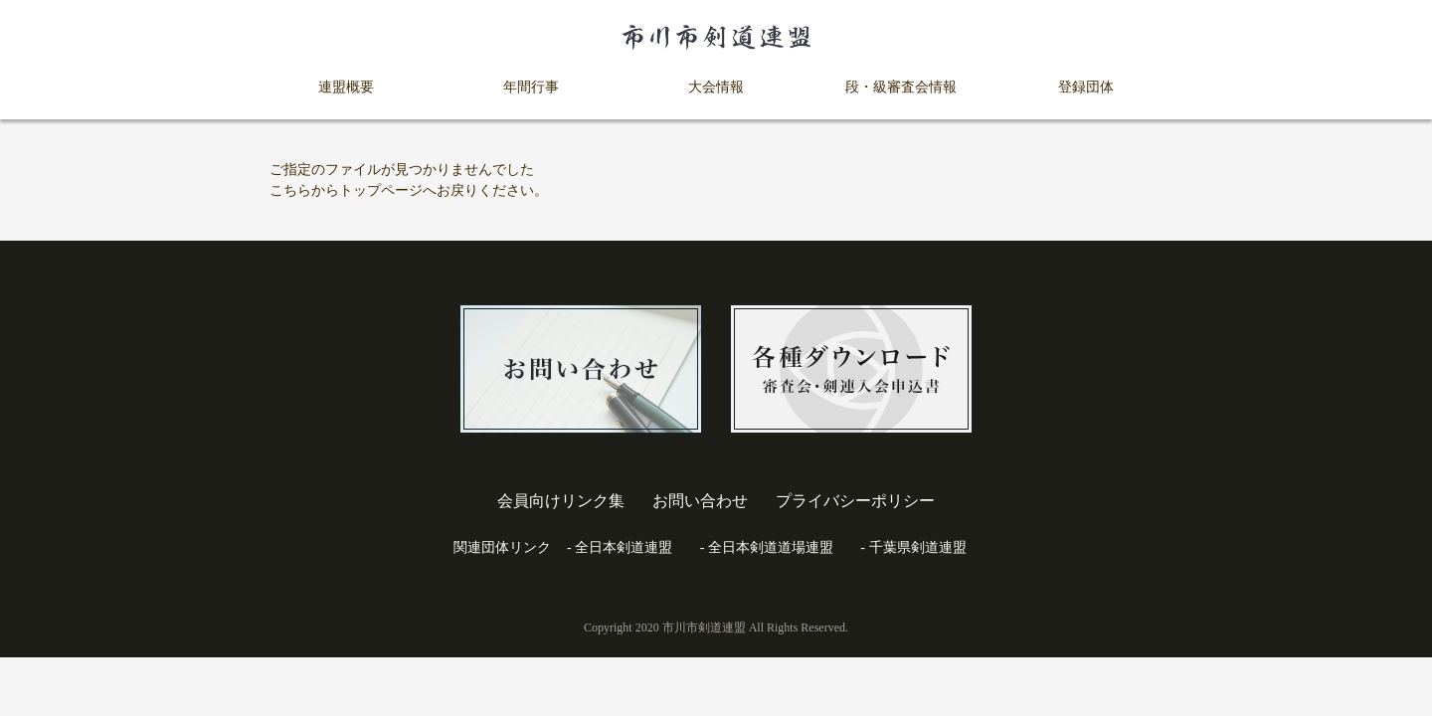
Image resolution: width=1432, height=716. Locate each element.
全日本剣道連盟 (623, 547)
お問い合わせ (700, 500)
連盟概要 (346, 87)
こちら (290, 190)
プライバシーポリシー (855, 500)
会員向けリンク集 (561, 500)
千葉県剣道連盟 (918, 547)
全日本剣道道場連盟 (770, 547)
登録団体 (1086, 87)
